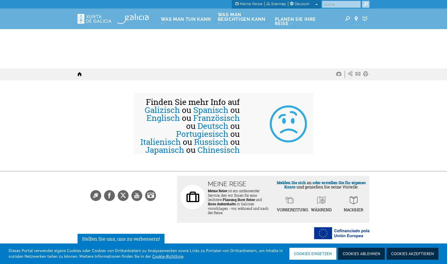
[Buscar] (341, 4)
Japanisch (164, 150)
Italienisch (161, 142)
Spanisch (210, 110)
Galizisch (162, 110)
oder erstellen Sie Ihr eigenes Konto (325, 185)
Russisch (211, 142)
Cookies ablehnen (361, 254)
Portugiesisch (202, 134)
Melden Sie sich (291, 182)
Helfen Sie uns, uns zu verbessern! (121, 238)
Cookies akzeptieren (412, 254)
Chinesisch (219, 150)
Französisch (216, 118)
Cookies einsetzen (313, 254)
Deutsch (213, 126)
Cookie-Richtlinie (167, 257)
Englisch (163, 118)
